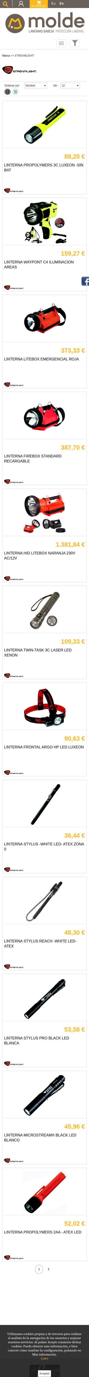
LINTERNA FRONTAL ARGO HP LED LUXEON (44, 747)
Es (62, 3)
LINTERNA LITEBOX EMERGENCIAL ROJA (41, 359)
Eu (53, 3)
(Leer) (44, 1358)
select (45, 85)
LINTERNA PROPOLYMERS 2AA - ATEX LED (42, 1232)
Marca (6, 55)
